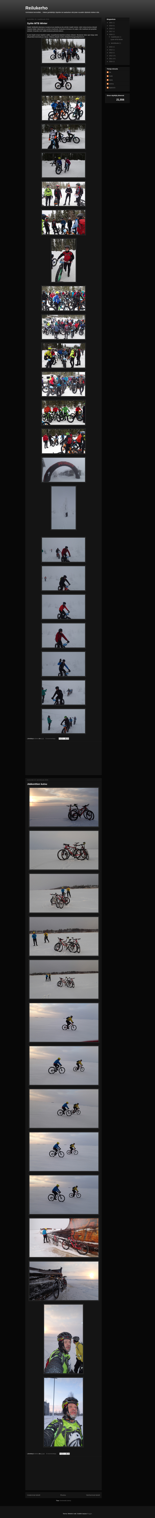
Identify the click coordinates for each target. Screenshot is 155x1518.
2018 (111, 28)
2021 (111, 22)
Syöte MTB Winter (37, 23)
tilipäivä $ (112, 88)
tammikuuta (115, 43)
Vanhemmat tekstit (93, 1495)
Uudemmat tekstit (33, 1495)
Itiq (110, 72)
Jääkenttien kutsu (37, 784)
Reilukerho (36, 8)
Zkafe (111, 76)
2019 (111, 26)
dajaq (111, 80)
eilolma (111, 84)
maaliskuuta (115, 37)
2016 (111, 34)
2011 (111, 58)
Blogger (89, 1513)
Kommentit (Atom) (65, 1500)
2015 (111, 47)
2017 (111, 31)
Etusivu (63, 1495)
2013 (111, 53)
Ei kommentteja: (51, 738)
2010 (111, 61)
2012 (111, 56)
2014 (111, 50)
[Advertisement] (63, 758)
